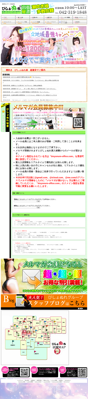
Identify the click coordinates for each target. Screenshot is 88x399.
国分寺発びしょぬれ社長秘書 (26, 327)
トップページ (20, 380)
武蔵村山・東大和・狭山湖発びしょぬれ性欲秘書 (20, 322)
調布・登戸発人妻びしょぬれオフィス (34, 332)
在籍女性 (33, 380)
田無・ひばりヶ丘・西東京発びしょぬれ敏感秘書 (31, 322)
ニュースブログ (47, 381)
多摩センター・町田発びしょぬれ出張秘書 (18, 335)
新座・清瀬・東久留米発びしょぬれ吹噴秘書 (34, 317)
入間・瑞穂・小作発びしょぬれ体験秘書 (18, 318)
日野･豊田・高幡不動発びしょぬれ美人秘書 (17, 332)
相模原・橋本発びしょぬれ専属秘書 (13, 341)
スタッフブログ (38, 381)
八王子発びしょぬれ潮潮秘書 (9, 331)
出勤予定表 (39, 380)
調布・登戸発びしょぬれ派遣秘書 (36, 330)
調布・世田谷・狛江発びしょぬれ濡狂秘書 (42, 336)
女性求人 (61, 380)
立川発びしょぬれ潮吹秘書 (17, 326)
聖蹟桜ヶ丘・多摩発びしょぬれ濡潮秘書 (23, 337)
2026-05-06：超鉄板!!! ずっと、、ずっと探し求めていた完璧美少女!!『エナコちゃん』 (29, 88)
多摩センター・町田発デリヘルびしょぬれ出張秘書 (44, 8)
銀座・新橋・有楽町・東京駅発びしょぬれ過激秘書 (55, 328)
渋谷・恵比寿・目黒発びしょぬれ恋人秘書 (46, 334)
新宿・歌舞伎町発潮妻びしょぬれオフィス (47, 330)
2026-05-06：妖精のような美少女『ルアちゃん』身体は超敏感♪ (22, 85)
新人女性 (27, 380)
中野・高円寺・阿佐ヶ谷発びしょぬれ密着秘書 (44, 327)
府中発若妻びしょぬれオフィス (28, 332)
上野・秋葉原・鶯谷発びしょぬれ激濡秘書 (55, 321)
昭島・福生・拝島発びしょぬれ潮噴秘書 (15, 326)
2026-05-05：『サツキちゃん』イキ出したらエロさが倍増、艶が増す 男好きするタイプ (30, 100)
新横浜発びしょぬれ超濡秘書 (35, 351)
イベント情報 (54, 380)
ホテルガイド (68, 380)
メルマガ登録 (30, 381)
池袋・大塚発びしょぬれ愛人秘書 (45, 321)
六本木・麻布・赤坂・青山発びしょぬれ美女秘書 (48, 333)
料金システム (46, 380)
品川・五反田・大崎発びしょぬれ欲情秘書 (49, 337)
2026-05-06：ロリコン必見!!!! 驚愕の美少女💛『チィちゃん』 (22, 77)
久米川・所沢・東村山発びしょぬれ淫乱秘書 (24, 321)
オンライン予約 (21, 381)
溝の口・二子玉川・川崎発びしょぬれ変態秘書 (38, 343)
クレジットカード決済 (57, 381)
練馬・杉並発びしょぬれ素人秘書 (40, 322)
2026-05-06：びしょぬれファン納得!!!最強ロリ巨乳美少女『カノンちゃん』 (26, 92)
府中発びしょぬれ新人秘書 (24, 331)
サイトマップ (66, 381)
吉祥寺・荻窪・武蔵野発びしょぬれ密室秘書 (34, 328)
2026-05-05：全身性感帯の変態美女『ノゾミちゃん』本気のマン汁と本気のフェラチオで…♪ (30, 96)
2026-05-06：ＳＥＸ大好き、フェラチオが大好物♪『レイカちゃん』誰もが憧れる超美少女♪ (31, 81)
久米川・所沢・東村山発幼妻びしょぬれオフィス (25, 319)
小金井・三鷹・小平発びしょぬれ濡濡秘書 (31, 327)
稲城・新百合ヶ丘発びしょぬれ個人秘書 (29, 336)
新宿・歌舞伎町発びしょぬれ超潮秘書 (47, 326)
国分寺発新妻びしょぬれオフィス (27, 329)
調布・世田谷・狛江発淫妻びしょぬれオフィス (32, 334)
